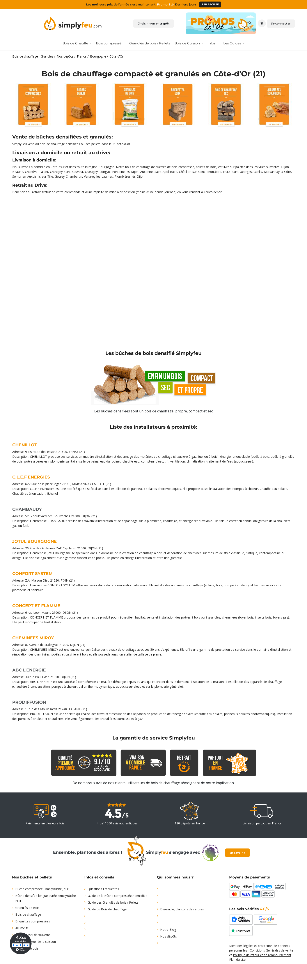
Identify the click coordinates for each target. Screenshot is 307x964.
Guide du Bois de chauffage (107, 909)
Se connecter (281, 23)
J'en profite (210, 4)
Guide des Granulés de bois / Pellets (113, 902)
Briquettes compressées (32, 921)
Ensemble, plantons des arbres (182, 909)
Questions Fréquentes (103, 889)
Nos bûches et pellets (32, 877)
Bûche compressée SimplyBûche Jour (41, 889)
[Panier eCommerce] (262, 23)
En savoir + (237, 853)
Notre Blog (168, 929)
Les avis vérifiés (249, 909)
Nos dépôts (168, 936)
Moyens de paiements (249, 877)
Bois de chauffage (28, 914)
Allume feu (22, 928)
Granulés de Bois (27, 908)
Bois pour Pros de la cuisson (35, 941)
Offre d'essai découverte (32, 935)
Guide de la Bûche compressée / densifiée (117, 896)
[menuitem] (77, 43)
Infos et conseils (99, 877)
